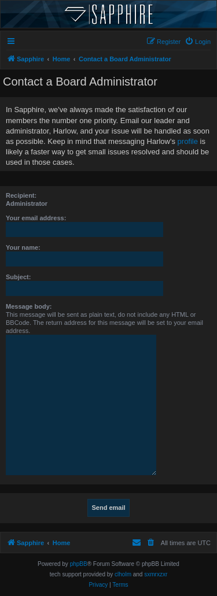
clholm (123, 574)
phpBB (78, 564)
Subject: (18, 276)
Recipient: (21, 195)
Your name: (23, 247)
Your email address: (36, 217)
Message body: (29, 306)
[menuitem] (198, 42)
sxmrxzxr (155, 574)
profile (188, 141)
